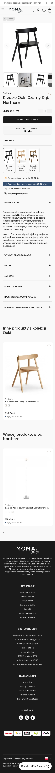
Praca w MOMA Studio (27, 699)
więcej (47, 184)
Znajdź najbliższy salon (18, 194)
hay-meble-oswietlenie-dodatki (27, 664)
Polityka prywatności (24, 758)
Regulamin (7, 758)
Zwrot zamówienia (27, 690)
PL (51, 758)
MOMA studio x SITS (27, 656)
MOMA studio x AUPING (27, 660)
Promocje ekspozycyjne (27, 643)
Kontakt (27, 609)
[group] (28, 381)
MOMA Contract (27, 617)
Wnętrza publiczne (27, 613)
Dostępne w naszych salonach (27, 635)
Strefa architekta (27, 605)
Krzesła (9, 19)
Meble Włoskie (27, 652)
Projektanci (27, 600)
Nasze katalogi (27, 648)
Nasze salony (27, 596)
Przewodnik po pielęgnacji (27, 639)
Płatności (27, 682)
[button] (48, 46)
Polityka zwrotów (27, 695)
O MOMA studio (27, 592)
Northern (7, 93)
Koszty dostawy (27, 686)
